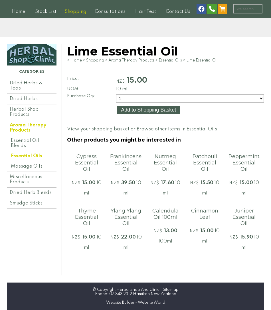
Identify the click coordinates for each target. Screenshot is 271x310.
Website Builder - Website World (135, 303)
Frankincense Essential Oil (127, 162)
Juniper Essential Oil (244, 217)
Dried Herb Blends (31, 192)
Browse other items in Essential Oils (177, 129)
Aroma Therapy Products (28, 128)
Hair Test (145, 11)
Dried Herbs (24, 98)
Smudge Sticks (26, 203)
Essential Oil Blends (25, 143)
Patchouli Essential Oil (205, 162)
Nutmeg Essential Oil (165, 162)
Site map (171, 290)
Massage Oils (27, 166)
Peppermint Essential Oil (244, 162)
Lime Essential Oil (201, 60)
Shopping (75, 11)
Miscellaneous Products (26, 179)
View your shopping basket (98, 129)
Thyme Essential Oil (86, 217)
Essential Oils (26, 156)
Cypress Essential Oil (86, 162)
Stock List (45, 11)
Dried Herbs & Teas (26, 86)
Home (18, 11)
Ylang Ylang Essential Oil (126, 217)
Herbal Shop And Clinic (137, 290)
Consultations (110, 11)
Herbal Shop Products (24, 112)
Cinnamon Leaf (204, 214)
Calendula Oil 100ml (165, 214)
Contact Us (178, 11)
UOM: (73, 89)
